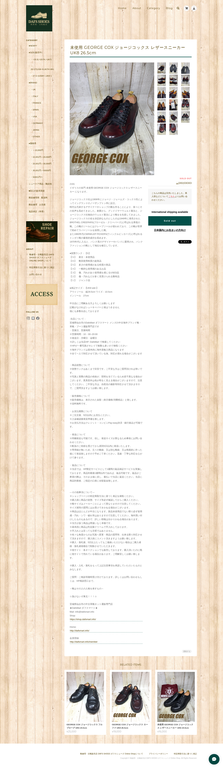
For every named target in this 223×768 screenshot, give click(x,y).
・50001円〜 (37, 177)
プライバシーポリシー (158, 754)
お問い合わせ (35, 274)
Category (153, 8)
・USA (34, 116)
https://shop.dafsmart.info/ (83, 619)
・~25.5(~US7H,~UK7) (41, 59)
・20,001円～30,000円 (41, 163)
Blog (169, 8)
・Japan (35, 130)
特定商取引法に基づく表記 (41, 267)
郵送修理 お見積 (37, 204)
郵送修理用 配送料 (38, 197)
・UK (33, 89)
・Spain (35, 110)
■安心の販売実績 (37, 191)
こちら (171, 196)
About (136, 8)
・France (36, 103)
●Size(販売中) (35, 52)
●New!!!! (33, 45)
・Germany (37, 123)
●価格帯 (32, 143)
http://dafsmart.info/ (79, 630)
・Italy (34, 96)
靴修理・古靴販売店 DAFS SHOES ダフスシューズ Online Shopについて (41, 257)
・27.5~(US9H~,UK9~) (41, 76)
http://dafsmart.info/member (84, 641)
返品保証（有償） (37, 211)
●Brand (33, 82)
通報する (186, 651)
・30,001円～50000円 (41, 170)
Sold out (170, 220)
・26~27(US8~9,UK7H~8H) (42, 67)
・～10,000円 (37, 150)
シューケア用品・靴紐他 (40, 184)
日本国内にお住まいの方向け (170, 230)
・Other (35, 136)
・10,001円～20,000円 (41, 157)
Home (122, 8)
